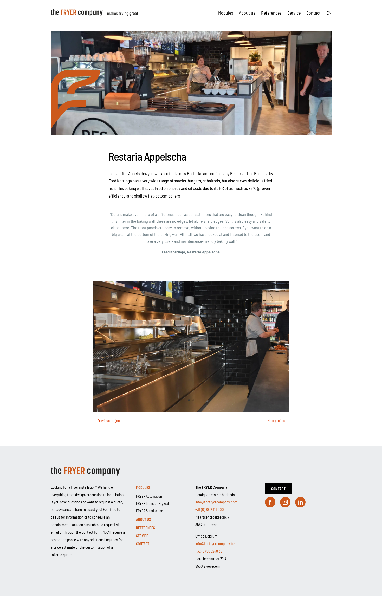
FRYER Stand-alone (149, 510)
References (271, 13)
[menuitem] (329, 13)
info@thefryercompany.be (215, 543)
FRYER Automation (149, 496)
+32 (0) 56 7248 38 (208, 551)
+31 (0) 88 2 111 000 (209, 509)
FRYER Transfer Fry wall (153, 503)
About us (247, 13)
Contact (313, 13)
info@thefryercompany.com (216, 502)
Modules (225, 13)
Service (294, 13)
